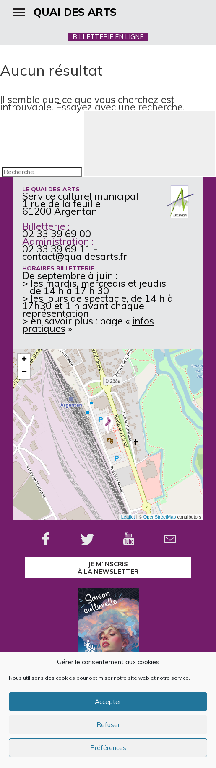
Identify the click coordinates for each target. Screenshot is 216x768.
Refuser (108, 725)
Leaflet (128, 516)
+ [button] (24, 360)
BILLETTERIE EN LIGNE (108, 37)
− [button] (24, 372)
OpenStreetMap (159, 516)
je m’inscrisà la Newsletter (108, 567)
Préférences (108, 748)
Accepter (108, 702)
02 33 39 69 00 (56, 234)
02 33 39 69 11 (56, 249)
